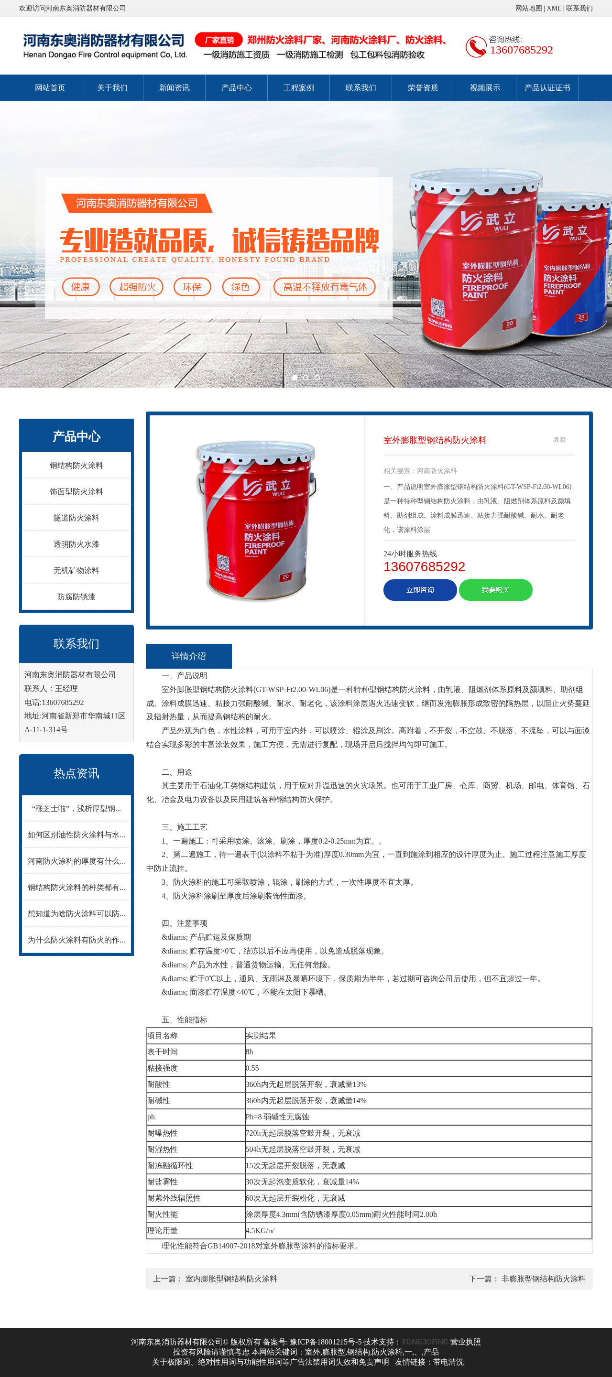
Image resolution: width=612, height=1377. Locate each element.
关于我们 (112, 88)
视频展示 (485, 88)
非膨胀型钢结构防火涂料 (544, 1279)
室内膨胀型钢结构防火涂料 (231, 1279)
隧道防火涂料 (76, 518)
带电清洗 (448, 1362)
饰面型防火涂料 (76, 492)
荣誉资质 (423, 88)
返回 (559, 439)
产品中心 (236, 88)
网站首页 (50, 88)
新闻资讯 (174, 88)
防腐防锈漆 (76, 597)
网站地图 (528, 8)
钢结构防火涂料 (76, 465)
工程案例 (299, 88)
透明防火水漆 (76, 544)
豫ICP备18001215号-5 (325, 1342)
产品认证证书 (547, 88)
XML (554, 8)
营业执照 (465, 1342)
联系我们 (579, 8)
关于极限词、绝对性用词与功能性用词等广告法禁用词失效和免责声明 (270, 1362)
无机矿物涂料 (76, 570)
